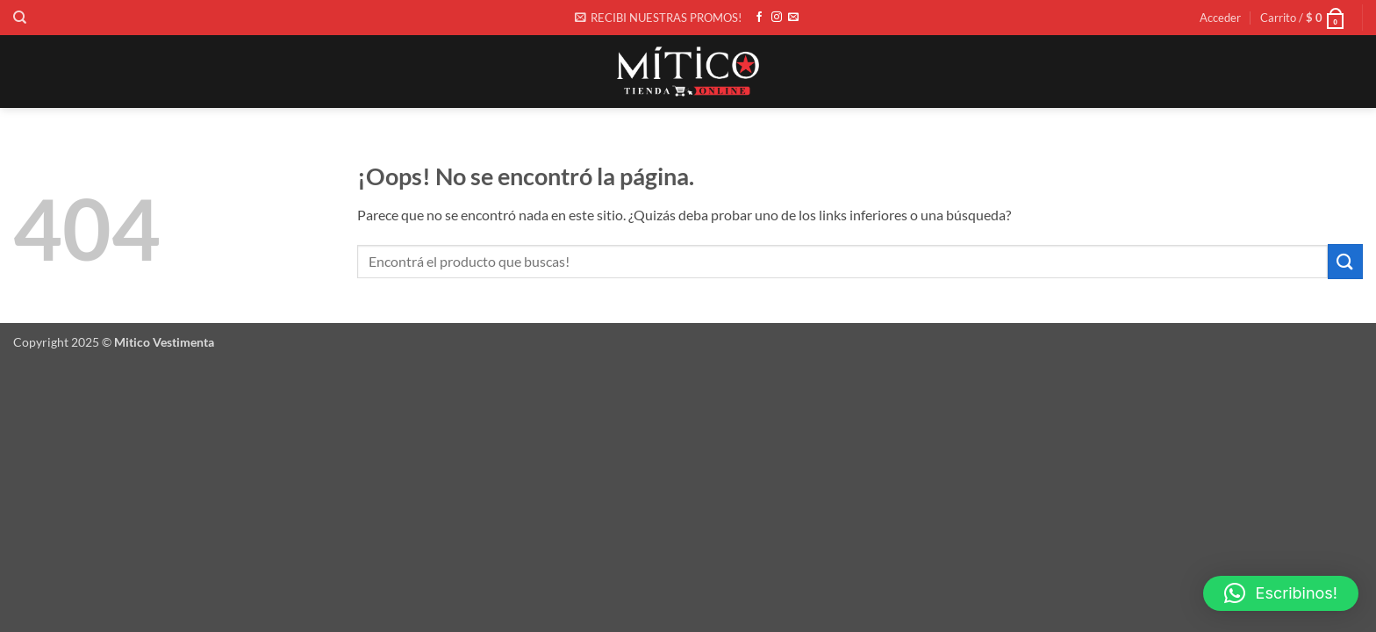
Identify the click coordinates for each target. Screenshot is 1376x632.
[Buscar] (19, 17)
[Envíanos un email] (793, 17)
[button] (658, 17)
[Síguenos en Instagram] (776, 17)
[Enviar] (1345, 261)
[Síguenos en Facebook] (759, 17)
